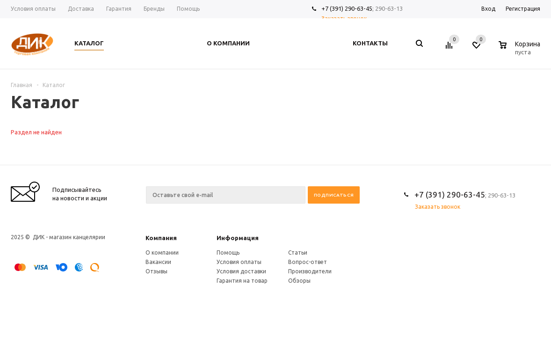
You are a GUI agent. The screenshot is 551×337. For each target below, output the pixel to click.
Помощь (228, 252)
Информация (238, 237)
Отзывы (156, 271)
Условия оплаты (239, 262)
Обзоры (299, 281)
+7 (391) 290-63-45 (346, 8)
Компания (161, 237)
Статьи (297, 252)
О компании (162, 252)
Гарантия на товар (242, 281)
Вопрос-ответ (307, 262)
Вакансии (158, 262)
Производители (310, 271)
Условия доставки (241, 271)
